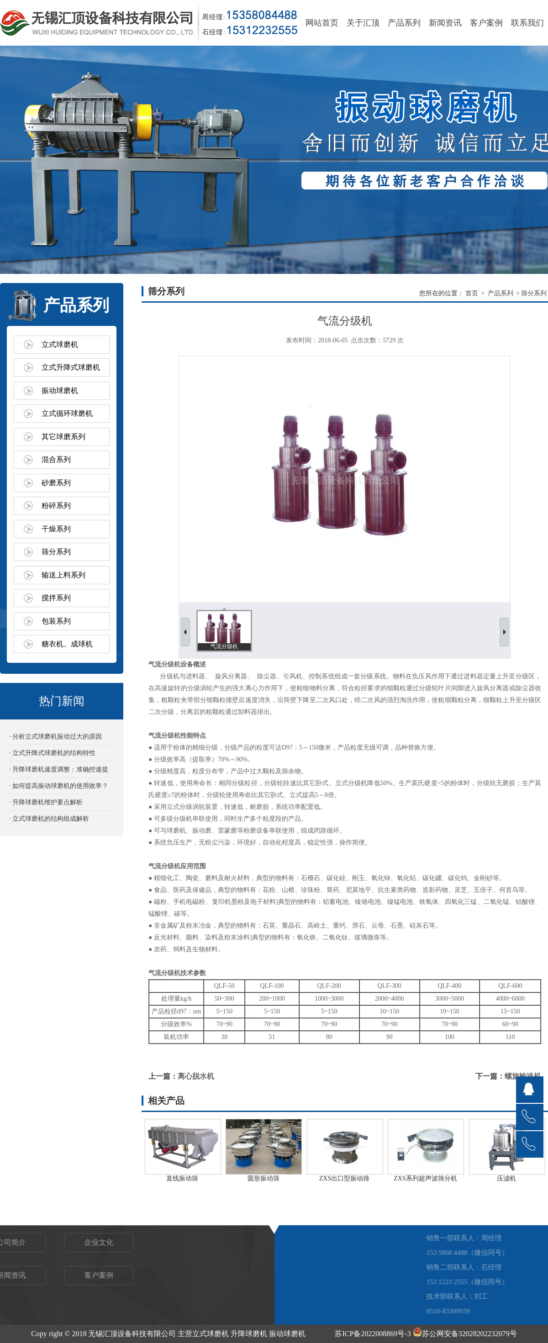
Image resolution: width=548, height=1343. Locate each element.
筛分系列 (56, 552)
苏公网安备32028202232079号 (465, 1334)
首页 (471, 293)
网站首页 (322, 22)
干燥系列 (56, 529)
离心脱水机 (196, 1076)
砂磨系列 (56, 483)
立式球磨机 (60, 344)
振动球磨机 (60, 390)
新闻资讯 (445, 22)
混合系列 (56, 459)
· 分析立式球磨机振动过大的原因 (55, 736)
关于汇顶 (363, 22)
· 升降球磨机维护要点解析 (46, 802)
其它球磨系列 (63, 437)
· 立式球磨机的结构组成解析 (49, 818)
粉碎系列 (56, 505)
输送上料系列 (63, 575)
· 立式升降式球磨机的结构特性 (52, 753)
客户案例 (486, 22)
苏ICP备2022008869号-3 (373, 1334)
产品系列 (404, 22)
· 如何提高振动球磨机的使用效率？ (58, 785)
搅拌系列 (56, 598)
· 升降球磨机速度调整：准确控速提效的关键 (58, 771)
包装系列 (56, 621)
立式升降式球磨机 (71, 367)
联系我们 (527, 22)
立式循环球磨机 (67, 413)
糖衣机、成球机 (67, 644)
